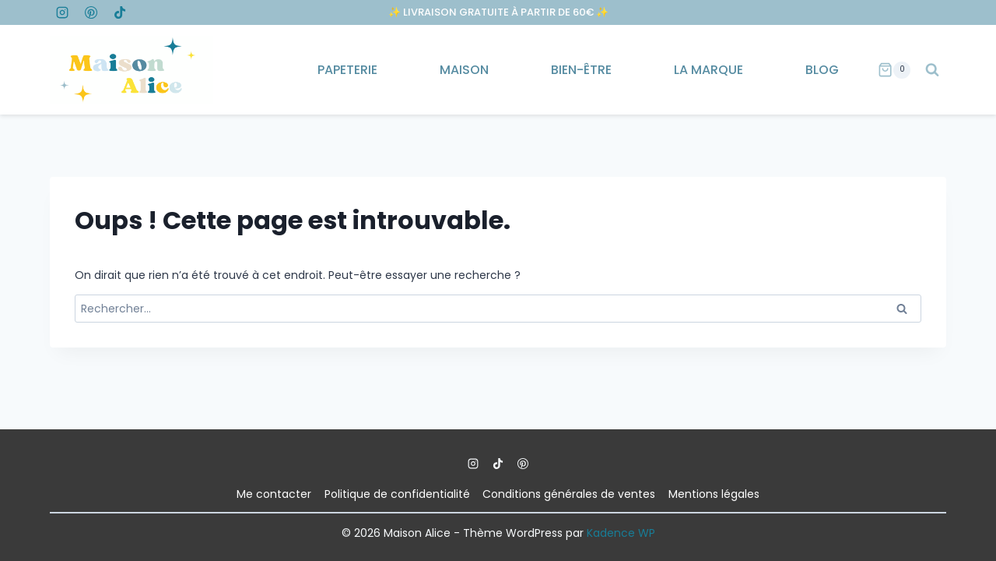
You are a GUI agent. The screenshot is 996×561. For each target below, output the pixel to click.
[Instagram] (62, 12)
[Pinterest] (91, 12)
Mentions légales (713, 494)
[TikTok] (119, 12)
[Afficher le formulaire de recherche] (932, 70)
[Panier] (894, 70)
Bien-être (581, 70)
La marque (708, 70)
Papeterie (347, 70)
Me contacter (274, 494)
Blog (822, 70)
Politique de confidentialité (397, 494)
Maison (464, 70)
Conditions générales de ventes (568, 494)
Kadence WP (621, 533)
